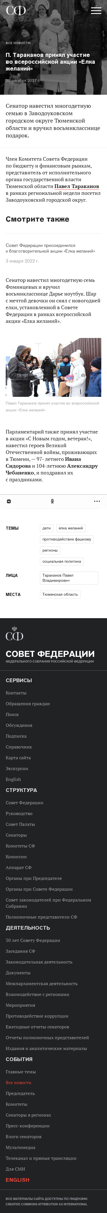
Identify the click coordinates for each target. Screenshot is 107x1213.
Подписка (16, 736)
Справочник (19, 747)
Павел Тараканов (76, 186)
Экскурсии (17, 768)
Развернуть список (97, 501)
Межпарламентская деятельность (42, 983)
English (13, 779)
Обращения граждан (28, 703)
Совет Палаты (20, 824)
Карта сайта (18, 757)
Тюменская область (60, 594)
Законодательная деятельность (39, 962)
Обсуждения (19, 725)
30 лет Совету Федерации (33, 940)
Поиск (12, 714)
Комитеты (16, 1104)
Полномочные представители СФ (41, 917)
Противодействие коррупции (37, 1016)
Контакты (16, 693)
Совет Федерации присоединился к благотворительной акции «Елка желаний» (50, 248)
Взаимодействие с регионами (37, 994)
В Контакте (8, 501)
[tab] (53, 501)
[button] (95, 11)
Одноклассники (53, 501)
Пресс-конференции (28, 1126)
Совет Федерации (24, 802)
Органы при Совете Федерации (39, 889)
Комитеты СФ (20, 846)
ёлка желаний (71, 528)
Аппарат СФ (19, 867)
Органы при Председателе (34, 878)
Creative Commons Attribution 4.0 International (46, 1204)
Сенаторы (16, 835)
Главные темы (21, 1071)
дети (47, 528)
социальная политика (62, 561)
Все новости (18, 43)
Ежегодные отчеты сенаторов (37, 1027)
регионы (50, 550)
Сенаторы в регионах (28, 1115)
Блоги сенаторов (23, 1136)
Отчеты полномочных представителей (47, 1037)
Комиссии (16, 856)
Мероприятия (20, 1005)
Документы (18, 972)
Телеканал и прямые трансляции (41, 1158)
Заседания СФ (20, 951)
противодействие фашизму (67, 539)
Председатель (20, 1093)
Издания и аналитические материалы (46, 1048)
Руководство (19, 813)
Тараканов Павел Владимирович (58, 578)
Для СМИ (15, 1169)
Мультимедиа (20, 1147)
